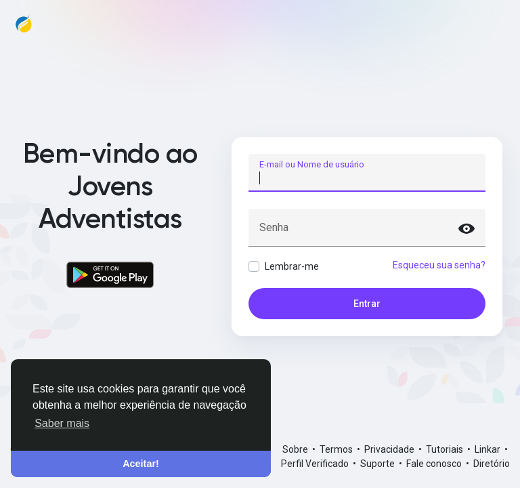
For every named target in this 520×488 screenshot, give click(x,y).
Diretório (491, 463)
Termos (337, 449)
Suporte (378, 463)
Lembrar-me (292, 266)
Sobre (296, 449)
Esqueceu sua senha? (439, 265)
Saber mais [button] (62, 423)
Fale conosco (435, 463)
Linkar (488, 449)
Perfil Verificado (316, 463)
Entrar (367, 303)
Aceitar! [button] (141, 463)
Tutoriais (445, 449)
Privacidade (390, 449)
